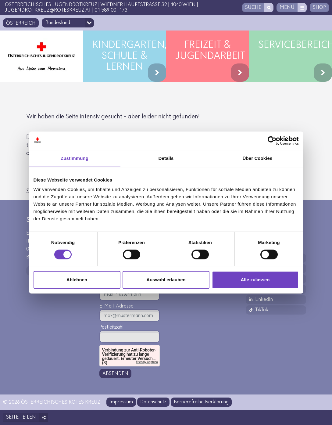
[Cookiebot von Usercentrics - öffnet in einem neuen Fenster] (272, 140)
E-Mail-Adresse (116, 306)
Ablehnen (76, 279)
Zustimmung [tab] (74, 158)
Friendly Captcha (147, 362)
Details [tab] (166, 158)
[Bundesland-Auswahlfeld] (68, 22)
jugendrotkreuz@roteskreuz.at (48, 10)
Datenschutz (153, 402)
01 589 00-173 (111, 10)
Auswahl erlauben (165, 279)
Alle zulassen (255, 279)
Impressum (121, 402)
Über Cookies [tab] (258, 158)
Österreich (21, 23)
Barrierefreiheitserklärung (201, 402)
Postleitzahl (111, 327)
